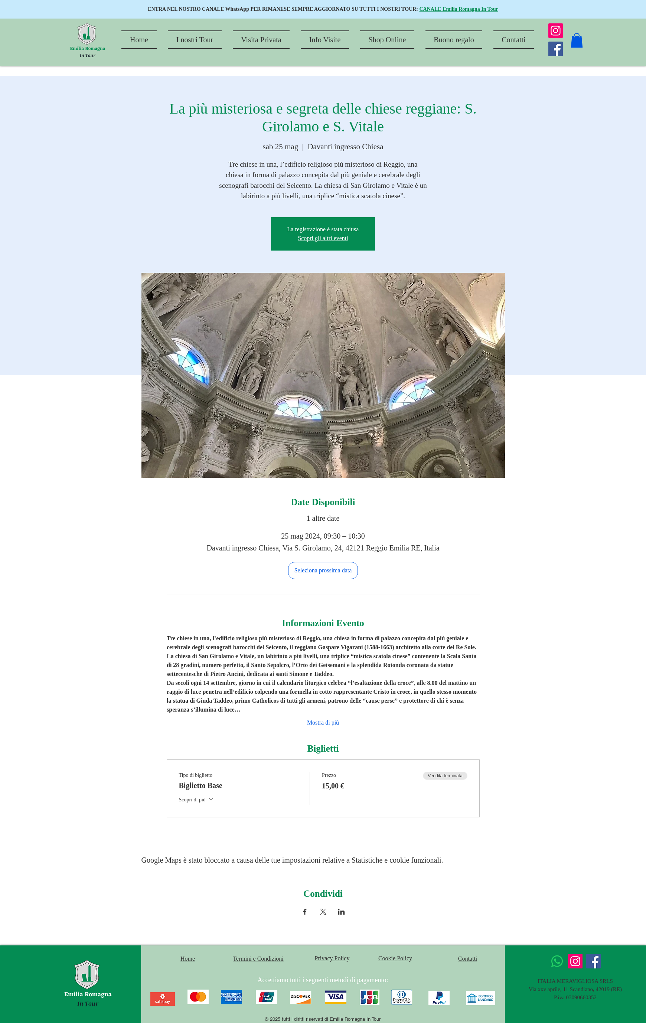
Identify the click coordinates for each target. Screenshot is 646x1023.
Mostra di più (323, 722)
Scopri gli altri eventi (323, 238)
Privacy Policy (332, 958)
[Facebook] (555, 49)
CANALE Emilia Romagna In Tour (458, 9)
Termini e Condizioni (258, 958)
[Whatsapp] (557, 961)
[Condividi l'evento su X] (323, 912)
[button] (577, 40)
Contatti (467, 958)
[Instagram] (555, 30)
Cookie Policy (395, 958)
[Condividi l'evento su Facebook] (305, 912)
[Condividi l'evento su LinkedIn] (341, 912)
